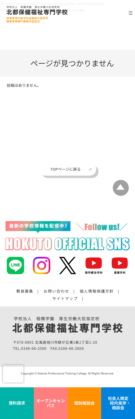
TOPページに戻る (65, 169)
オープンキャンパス (50, 403)
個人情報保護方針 (97, 291)
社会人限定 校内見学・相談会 (118, 402)
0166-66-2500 (33, 348)
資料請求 (17, 403)
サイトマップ (65, 299)
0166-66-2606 (71, 348)
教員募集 (24, 291)
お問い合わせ (56, 291)
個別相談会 (84, 403)
